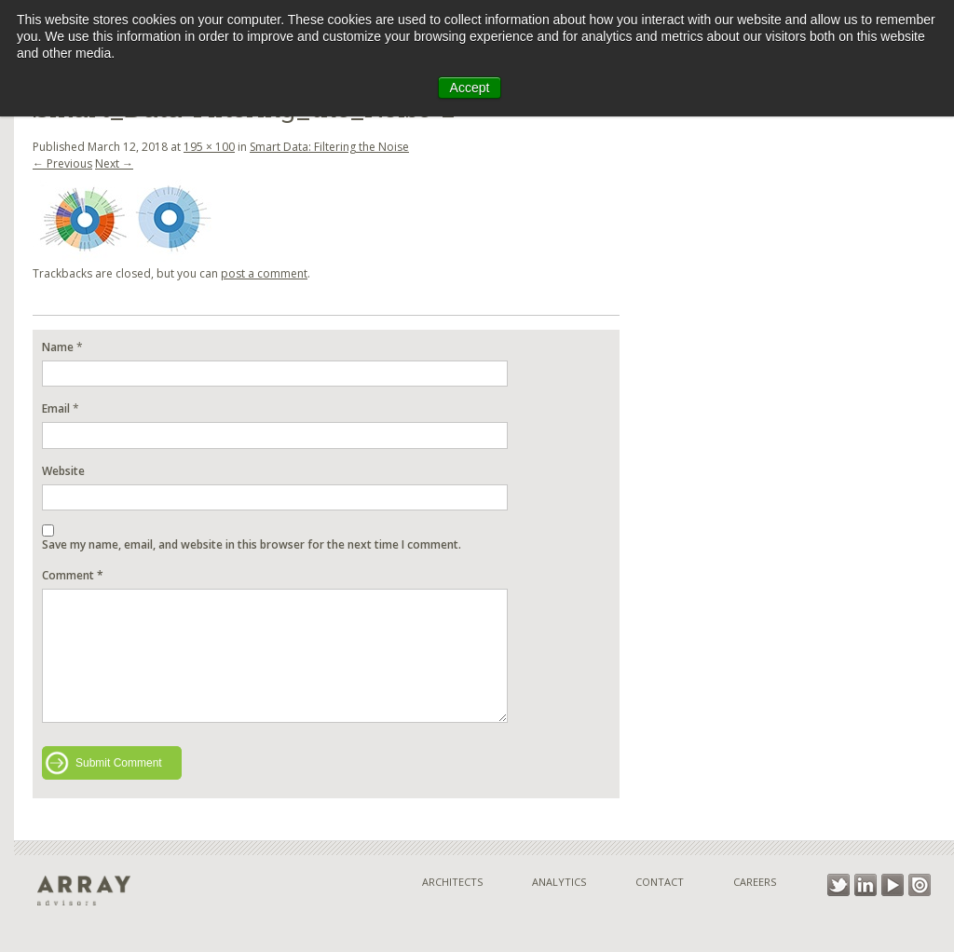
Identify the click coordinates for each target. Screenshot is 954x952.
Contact (659, 882)
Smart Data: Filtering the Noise (329, 147)
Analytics (559, 882)
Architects (452, 882)
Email (56, 408)
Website (63, 471)
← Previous (62, 163)
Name (58, 347)
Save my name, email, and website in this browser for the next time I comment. (251, 544)
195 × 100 (209, 147)
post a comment (264, 273)
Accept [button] (470, 87)
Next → (114, 163)
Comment (72, 575)
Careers (754, 882)
